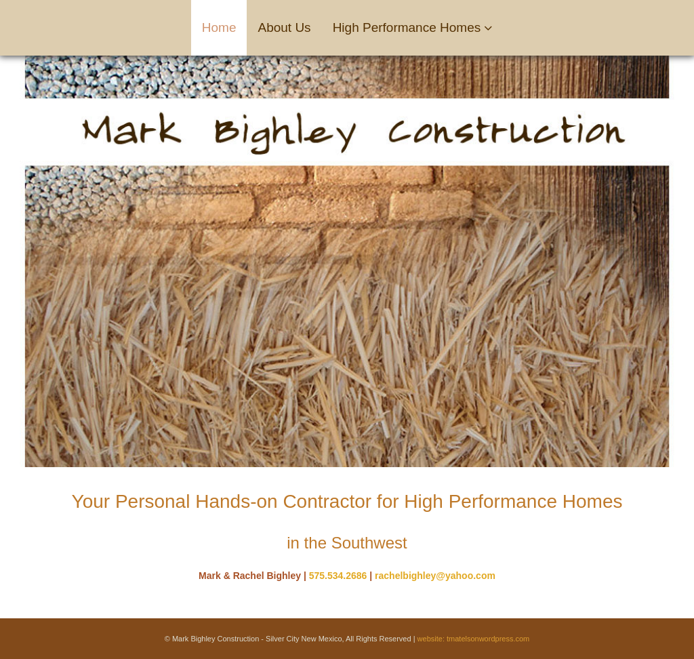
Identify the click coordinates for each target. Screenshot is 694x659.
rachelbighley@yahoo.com (435, 575)
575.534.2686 (338, 575)
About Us (284, 27)
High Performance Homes (407, 27)
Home (219, 27)
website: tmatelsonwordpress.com (473, 639)
